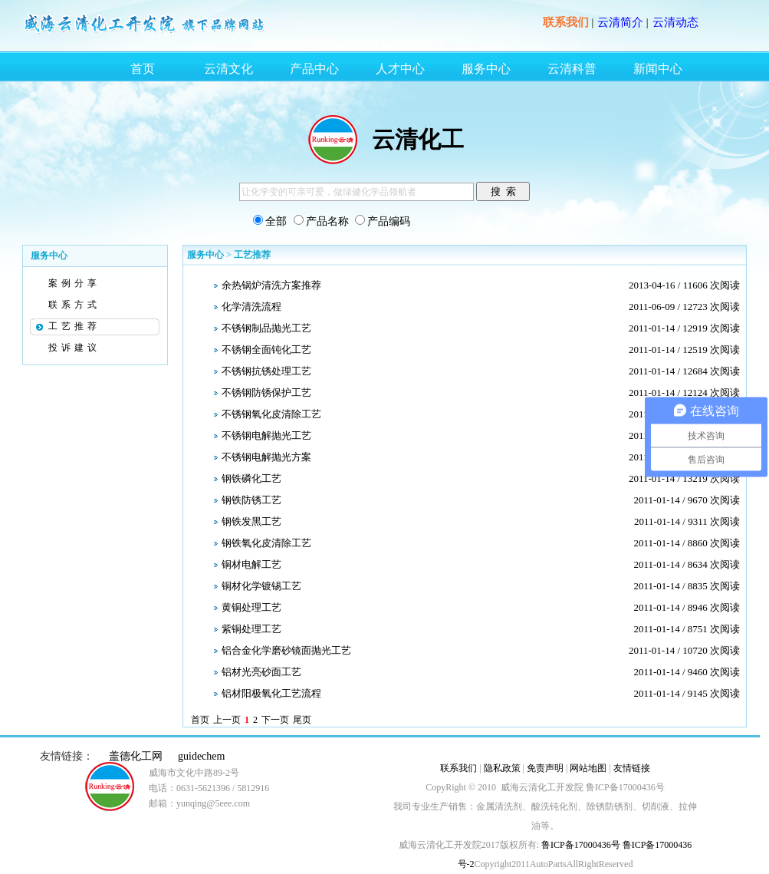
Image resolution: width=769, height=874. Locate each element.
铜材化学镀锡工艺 (261, 586)
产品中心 (314, 68)
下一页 (275, 719)
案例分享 (74, 283)
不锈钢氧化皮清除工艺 (271, 414)
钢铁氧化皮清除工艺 (266, 543)
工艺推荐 (74, 326)
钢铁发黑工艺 (251, 521)
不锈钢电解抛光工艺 (266, 435)
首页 (142, 68)
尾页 (302, 719)
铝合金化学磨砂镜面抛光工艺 (286, 650)
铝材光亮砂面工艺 (261, 672)
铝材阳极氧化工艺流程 (271, 693)
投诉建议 (74, 347)
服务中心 (486, 68)
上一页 (227, 719)
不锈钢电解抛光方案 (266, 457)
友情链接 (631, 768)
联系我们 (566, 22)
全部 (276, 221)
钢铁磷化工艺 (251, 478)
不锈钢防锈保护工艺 (266, 392)
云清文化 (228, 68)
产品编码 (388, 221)
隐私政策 (502, 768)
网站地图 (588, 768)
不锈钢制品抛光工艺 (266, 328)
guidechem (201, 756)
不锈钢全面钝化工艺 (266, 349)
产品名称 (327, 221)
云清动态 (675, 22)
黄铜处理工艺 (251, 607)
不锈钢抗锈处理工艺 (266, 371)
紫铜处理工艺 (251, 629)
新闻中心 (657, 68)
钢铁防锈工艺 (251, 500)
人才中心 (400, 68)
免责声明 (545, 768)
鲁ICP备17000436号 (579, 844)
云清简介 (620, 22)
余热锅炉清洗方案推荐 (271, 285)
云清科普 (571, 68)
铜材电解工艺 (251, 564)
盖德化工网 (136, 756)
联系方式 (74, 304)
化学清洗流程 (251, 306)
